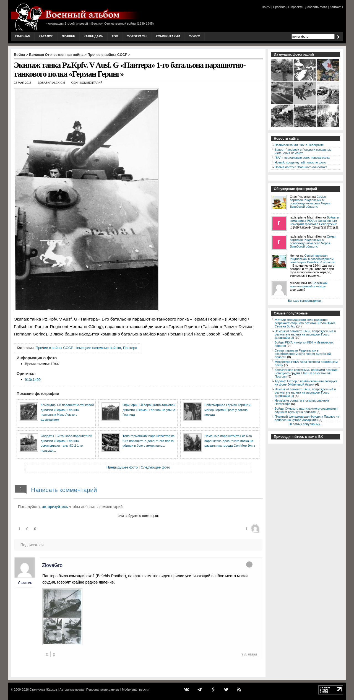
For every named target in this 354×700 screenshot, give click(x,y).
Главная (22, 36)
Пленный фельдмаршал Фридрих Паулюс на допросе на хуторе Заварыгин (307, 418)
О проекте (295, 7)
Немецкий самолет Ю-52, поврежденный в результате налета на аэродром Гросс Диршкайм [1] (305, 392)
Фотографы (137, 36)
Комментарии (168, 36)
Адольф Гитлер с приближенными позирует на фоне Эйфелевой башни (306, 382)
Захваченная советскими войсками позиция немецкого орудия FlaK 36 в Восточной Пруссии (306, 373)
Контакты (336, 7)
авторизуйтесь (55, 506)
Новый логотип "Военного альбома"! (301, 167)
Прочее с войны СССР (107, 55)
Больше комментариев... (305, 300)
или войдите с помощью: (138, 516)
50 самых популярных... (305, 424)
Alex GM (58, 82)
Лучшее (68, 36)
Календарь (93, 36)
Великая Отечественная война (56, 55)
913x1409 (33, 380)
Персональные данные (102, 689)
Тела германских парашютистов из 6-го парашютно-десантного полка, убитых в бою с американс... (149, 440)
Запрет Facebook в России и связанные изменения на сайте (303, 151)
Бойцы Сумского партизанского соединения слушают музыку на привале (306, 410)
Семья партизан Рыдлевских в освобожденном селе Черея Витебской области (310, 201)
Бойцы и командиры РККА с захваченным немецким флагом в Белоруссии (314, 221)
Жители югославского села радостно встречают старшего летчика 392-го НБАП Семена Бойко (305, 323)
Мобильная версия (135, 689)
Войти (266, 7)
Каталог (46, 36)
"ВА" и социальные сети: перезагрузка (302, 157)
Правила (279, 7)
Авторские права (71, 689)
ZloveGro (52, 565)
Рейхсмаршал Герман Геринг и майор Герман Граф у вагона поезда (227, 409)
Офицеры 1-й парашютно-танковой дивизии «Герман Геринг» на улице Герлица (149, 409)
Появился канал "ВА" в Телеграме (299, 145)
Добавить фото (316, 7)
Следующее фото (155, 467)
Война (19, 55)
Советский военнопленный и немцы (308, 284)
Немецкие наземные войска (98, 348)
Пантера (130, 348)
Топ (115, 36)
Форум (194, 36)
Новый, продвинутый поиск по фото (300, 162)
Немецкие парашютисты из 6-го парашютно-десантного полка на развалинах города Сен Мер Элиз (229, 440)
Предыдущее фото (122, 467)
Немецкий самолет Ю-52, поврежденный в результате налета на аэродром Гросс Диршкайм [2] (305, 334)
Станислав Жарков (43, 689)
